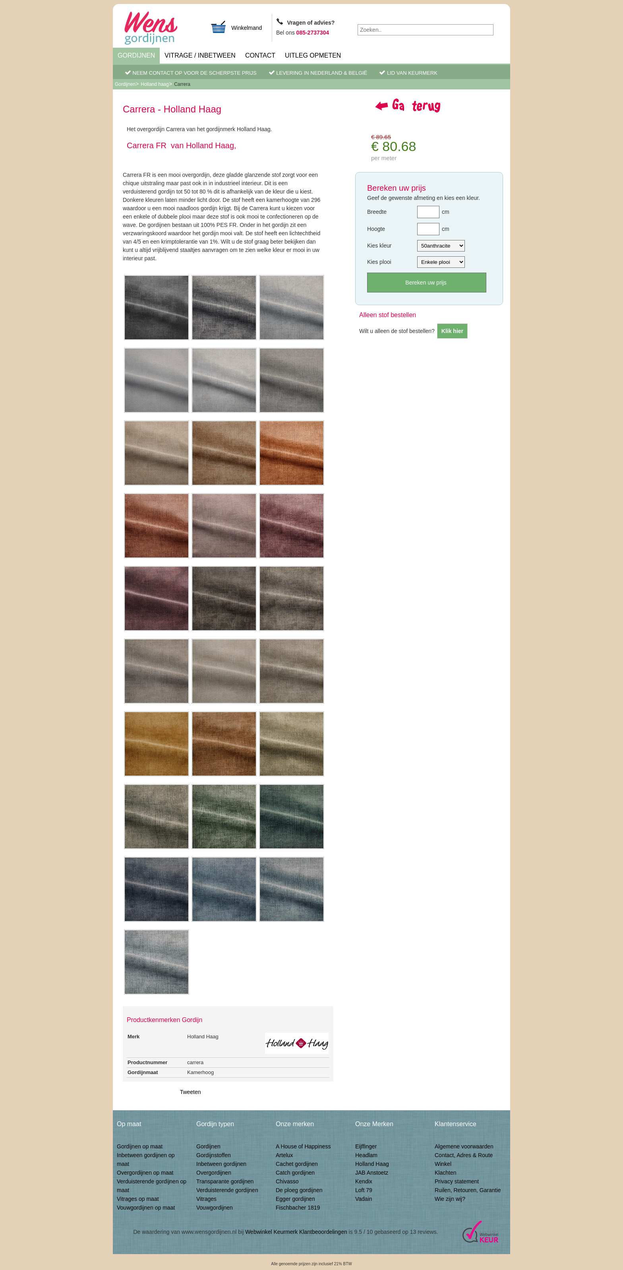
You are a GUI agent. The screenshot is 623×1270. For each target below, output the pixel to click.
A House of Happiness (303, 1146)
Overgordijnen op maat (145, 1172)
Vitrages (206, 1199)
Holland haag (155, 84)
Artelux (284, 1155)
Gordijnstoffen (213, 1155)
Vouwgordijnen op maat (146, 1207)
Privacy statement (457, 1181)
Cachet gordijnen (297, 1164)
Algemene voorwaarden (464, 1146)
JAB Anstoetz (371, 1172)
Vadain (363, 1199)
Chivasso (287, 1181)
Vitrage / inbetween (200, 55)
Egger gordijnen (295, 1199)
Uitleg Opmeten (313, 55)
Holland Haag (372, 1164)
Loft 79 (363, 1190)
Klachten (445, 1172)
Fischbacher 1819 (298, 1207)
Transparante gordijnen (224, 1181)
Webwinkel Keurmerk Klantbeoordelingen (296, 1232)
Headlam (366, 1155)
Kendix (363, 1181)
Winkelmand (236, 27)
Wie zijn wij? (450, 1199)
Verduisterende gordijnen (227, 1190)
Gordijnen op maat (140, 1146)
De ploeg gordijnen (299, 1190)
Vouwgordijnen (214, 1207)
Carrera (182, 84)
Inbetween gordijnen (221, 1164)
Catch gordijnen (295, 1172)
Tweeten (190, 1092)
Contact (260, 55)
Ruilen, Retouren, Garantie (468, 1190)
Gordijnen (136, 55)
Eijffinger (366, 1146)
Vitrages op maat (138, 1199)
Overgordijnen (213, 1172)
